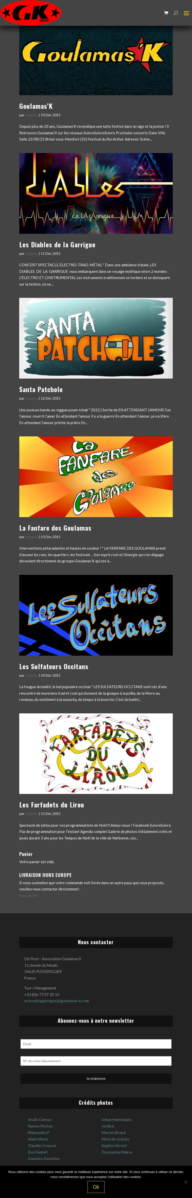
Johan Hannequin (117, 1119)
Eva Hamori (38, 1152)
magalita (31, 115)
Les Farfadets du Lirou (51, 804)
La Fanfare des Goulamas (55, 528)
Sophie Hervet (114, 1145)
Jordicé (108, 1126)
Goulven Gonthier (44, 1158)
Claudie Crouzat (42, 1145)
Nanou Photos (40, 1126)
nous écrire (28, 895)
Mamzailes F (39, 1132)
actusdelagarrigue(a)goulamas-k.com (56, 1000)
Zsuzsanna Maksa (117, 1152)
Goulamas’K (36, 106)
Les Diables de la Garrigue (57, 244)
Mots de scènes (115, 1139)
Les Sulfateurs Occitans (53, 666)
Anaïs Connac (40, 1119)
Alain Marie (38, 1139)
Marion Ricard (114, 1132)
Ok (96, 1187)
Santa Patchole (41, 389)
